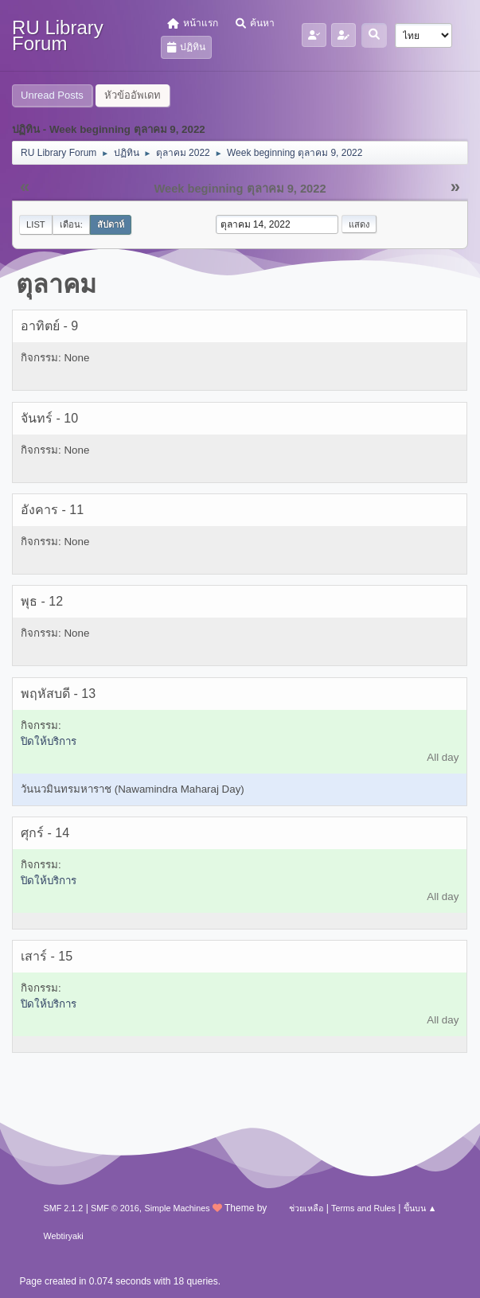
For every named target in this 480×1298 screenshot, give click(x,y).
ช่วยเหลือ (306, 1208)
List (35, 224)
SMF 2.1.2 (64, 1208)
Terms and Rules (363, 1208)
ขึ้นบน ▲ (420, 1208)
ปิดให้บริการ (48, 741)
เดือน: (71, 224)
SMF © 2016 (115, 1208)
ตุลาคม (56, 284)
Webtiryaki (64, 1236)
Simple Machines (176, 1208)
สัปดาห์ (110, 224)
